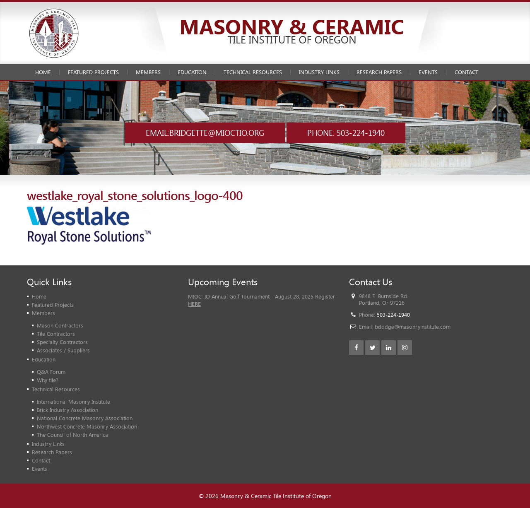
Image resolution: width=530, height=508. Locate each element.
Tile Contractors (56, 333)
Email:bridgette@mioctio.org (205, 133)
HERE (194, 304)
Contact (466, 72)
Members (148, 72)
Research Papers (379, 72)
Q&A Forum (51, 372)
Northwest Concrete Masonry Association (87, 426)
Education (192, 72)
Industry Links (319, 72)
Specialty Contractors (62, 342)
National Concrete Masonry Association (84, 418)
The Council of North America (72, 434)
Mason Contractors (60, 325)
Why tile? (47, 380)
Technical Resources (253, 72)
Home (43, 72)
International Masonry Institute (73, 401)
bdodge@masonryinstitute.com (412, 326)
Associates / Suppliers (63, 350)
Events (428, 72)
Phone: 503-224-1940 (346, 133)
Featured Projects (93, 72)
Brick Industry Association (67, 410)
